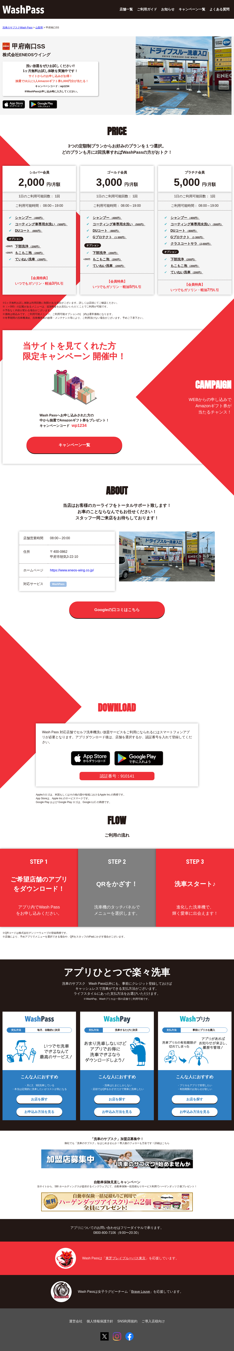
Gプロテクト (103, 237)
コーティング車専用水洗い (35, 224)
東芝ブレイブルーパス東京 (126, 1258)
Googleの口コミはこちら (117, 610)
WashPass (58, 584)
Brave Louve (140, 1291)
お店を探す (39, 1099)
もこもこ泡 (23, 253)
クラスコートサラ (184, 243)
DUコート (23, 230)
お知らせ (167, 9)
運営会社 (75, 1321)
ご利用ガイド (147, 9)
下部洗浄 (22, 246)
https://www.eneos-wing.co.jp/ (72, 570)
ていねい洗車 (25, 259)
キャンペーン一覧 (192, 9)
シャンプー (23, 217)
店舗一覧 (126, 9)
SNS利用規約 (127, 1321)
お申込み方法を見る (39, 1112)
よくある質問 (219, 9)
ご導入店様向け (153, 1321)
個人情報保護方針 (100, 1321)
